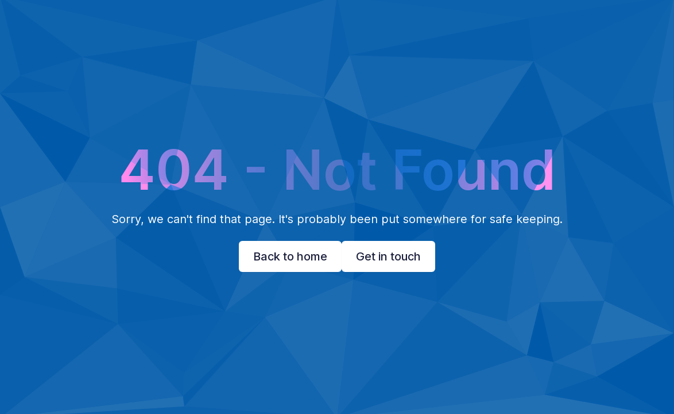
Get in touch (388, 256)
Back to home (290, 256)
